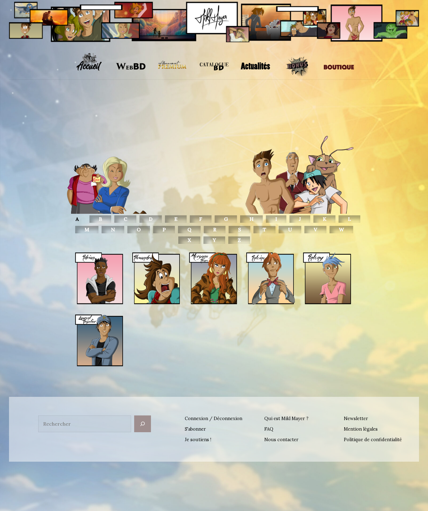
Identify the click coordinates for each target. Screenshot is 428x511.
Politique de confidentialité (373, 439)
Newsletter (356, 418)
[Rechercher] (142, 423)
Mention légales (361, 429)
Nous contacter (281, 439)
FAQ (268, 429)
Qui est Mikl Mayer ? (286, 418)
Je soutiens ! (198, 439)
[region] (214, 157)
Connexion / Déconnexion (213, 418)
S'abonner (195, 429)
